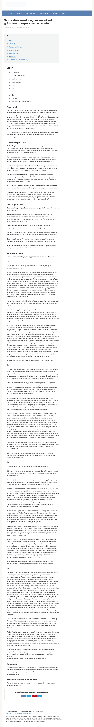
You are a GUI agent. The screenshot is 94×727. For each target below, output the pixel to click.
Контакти (9, 713)
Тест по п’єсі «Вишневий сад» (19, 60)
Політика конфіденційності (22, 713)
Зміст (11, 40)
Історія (10, 13)
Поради (54, 13)
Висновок (12, 56)
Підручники (44, 13)
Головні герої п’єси (15, 47)
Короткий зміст (31, 13)
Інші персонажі (14, 50)
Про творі (12, 44)
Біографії (19, 13)
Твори (63, 13)
